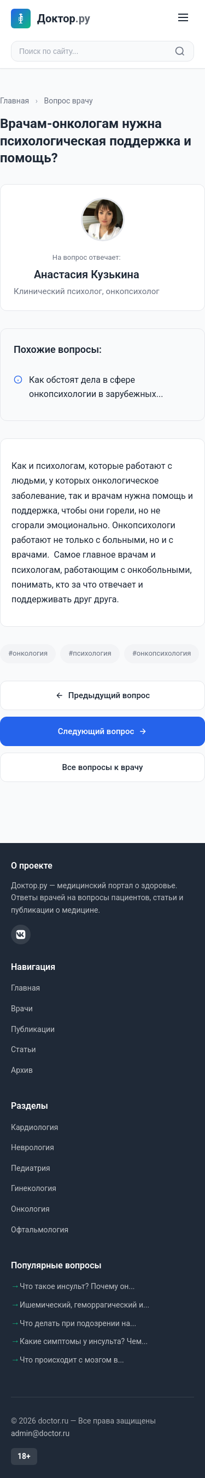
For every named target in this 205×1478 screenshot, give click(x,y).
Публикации (33, 1029)
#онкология (28, 653)
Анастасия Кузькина (86, 274)
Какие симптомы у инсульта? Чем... (84, 1341)
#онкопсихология (161, 653)
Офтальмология (39, 1229)
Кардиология (34, 1127)
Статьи (23, 1049)
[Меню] (183, 18)
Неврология (32, 1147)
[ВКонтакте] (21, 934)
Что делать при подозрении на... (78, 1323)
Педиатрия (30, 1168)
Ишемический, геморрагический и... (84, 1304)
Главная (14, 100)
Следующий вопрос (102, 731)
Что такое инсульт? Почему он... (77, 1286)
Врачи (22, 1008)
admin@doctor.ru (40, 1433)
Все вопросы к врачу (102, 767)
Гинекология (33, 1188)
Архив (22, 1070)
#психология (89, 653)
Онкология (30, 1209)
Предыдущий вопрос (102, 695)
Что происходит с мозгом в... (72, 1359)
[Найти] (180, 51)
